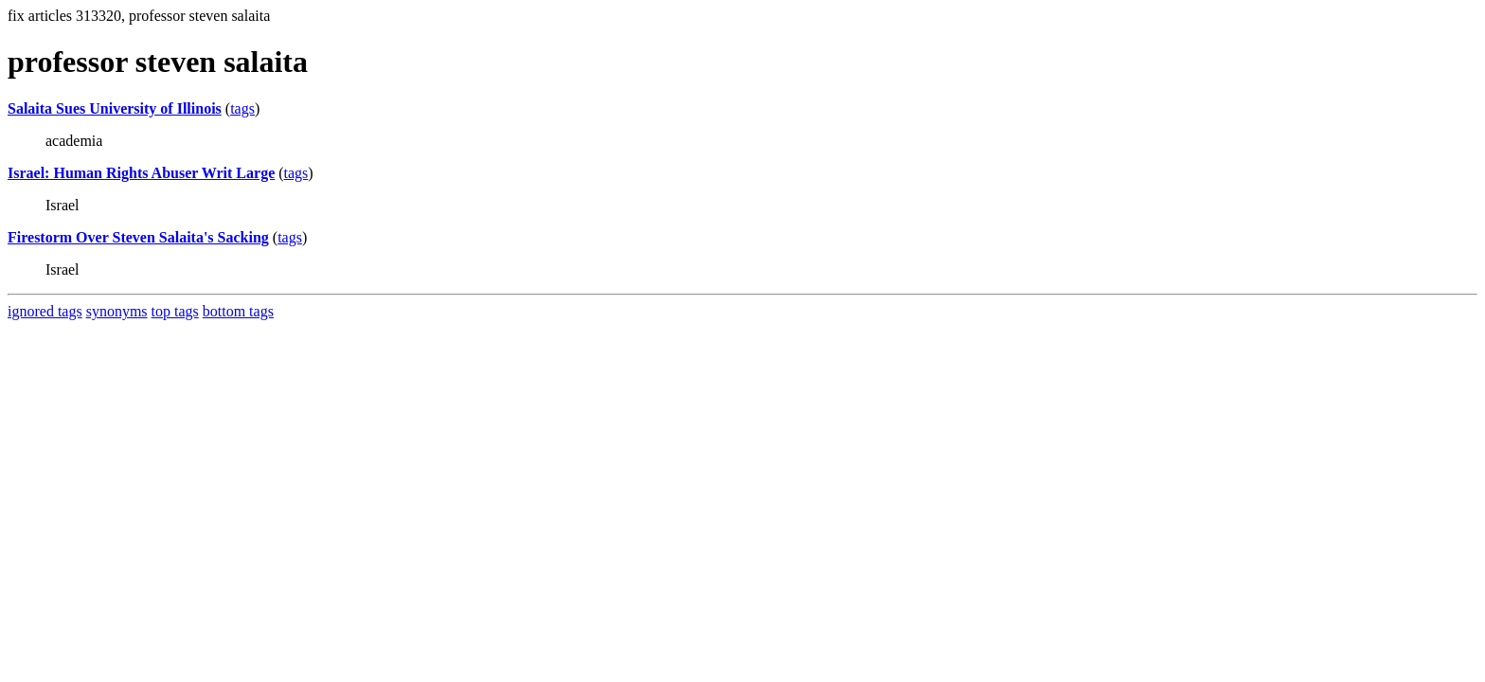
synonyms (117, 311)
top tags (175, 311)
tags (242, 108)
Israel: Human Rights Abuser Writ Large (141, 173)
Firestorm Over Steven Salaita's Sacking (138, 237)
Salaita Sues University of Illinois (115, 108)
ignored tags (45, 311)
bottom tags (238, 311)
